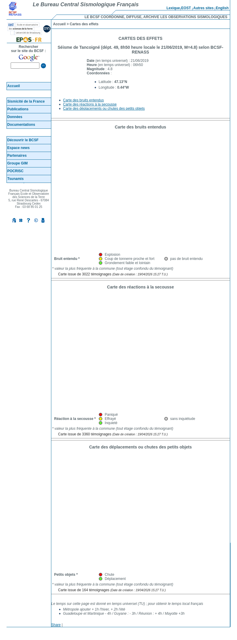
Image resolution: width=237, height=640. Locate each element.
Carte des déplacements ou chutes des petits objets (104, 108)
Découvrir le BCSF (23, 140)
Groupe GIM (17, 163)
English (222, 8)
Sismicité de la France (26, 101)
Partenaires (17, 155)
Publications (17, 109)
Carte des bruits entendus (83, 100)
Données (15, 117)
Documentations (21, 125)
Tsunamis (15, 179)
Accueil (13, 86)
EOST (186, 8)
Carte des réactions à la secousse (90, 104)
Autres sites (203, 8)
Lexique (173, 8)
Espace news (18, 148)
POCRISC (15, 171)
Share (56, 625)
